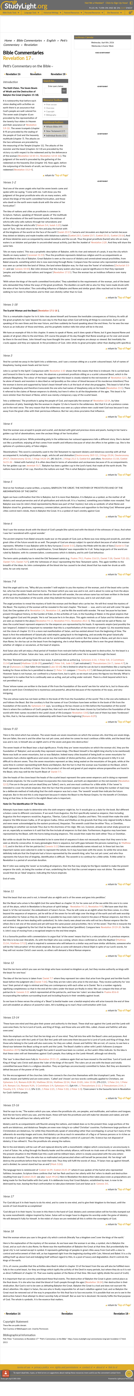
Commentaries (29, 40)
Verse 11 (8, 891)
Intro (10, 82)
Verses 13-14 (11, 1017)
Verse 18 (8, 1231)
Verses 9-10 (10, 728)
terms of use (23, 1367)
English (51, 40)
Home (8, 40)
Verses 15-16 (11, 1105)
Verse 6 (7, 523)
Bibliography (51, 115)
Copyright (50, 111)
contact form (115, 1373)
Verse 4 (7, 423)
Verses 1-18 (10, 304)
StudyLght (20, 6)
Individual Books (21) (56, 135)
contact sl (87, 1367)
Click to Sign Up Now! (117, 2)
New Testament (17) (55, 131)
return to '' (56, 175)
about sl (100, 1367)
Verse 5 (7, 481)
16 (13, 74)
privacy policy (41, 1367)
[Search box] (52, 91)
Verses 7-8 (9, 581)
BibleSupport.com (24, 1329)
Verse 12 (8, 963)
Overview (50, 108)
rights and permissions (66, 1367)
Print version (51, 104)
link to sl (112, 1367)
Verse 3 (7, 355)
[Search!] (64, 91)
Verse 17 (8, 1196)
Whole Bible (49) (54, 126)
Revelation (30, 44)
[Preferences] (131, 12)
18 (58, 74)
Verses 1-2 (9, 182)
